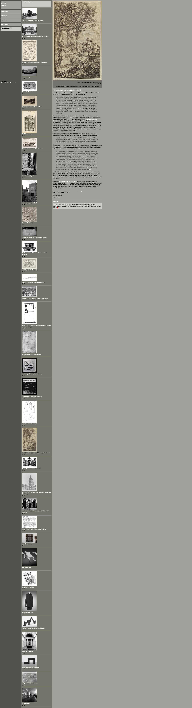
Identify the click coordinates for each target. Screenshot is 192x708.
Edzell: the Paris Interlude (29, 92)
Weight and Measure (27, 651)
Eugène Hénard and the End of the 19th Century (35, 36)
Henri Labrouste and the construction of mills (34, 237)
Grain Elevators (26, 703)
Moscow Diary (26, 77)
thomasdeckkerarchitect (3, 3)
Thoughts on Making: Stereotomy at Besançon (34, 62)
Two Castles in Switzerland (29, 203)
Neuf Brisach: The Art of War (30, 270)
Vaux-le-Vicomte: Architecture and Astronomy (35, 298)
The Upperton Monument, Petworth (31, 354)
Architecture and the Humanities (68, 181)
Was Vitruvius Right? (28, 176)
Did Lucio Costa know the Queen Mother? (33, 282)
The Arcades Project (27, 222)
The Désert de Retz (27, 134)
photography (4, 24)
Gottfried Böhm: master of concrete (32, 396)
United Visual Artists (27, 544)
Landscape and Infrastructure (30, 683)
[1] (90, 169)
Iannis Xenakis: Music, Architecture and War (34, 529)
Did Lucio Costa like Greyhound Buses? (33, 20)
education (4, 19)
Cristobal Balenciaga (27, 612)
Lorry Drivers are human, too (30, 423)
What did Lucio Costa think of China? (32, 106)
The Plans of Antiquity (28, 587)
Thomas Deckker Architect (8, 82)
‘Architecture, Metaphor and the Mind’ (81, 191)
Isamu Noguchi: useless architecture (32, 374)
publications (4, 15)
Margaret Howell (26, 567)
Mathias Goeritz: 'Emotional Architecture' (33, 628)
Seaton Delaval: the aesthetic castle (31, 469)
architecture (4, 11)
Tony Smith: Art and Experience (30, 667)
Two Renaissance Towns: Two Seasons (32, 148)
